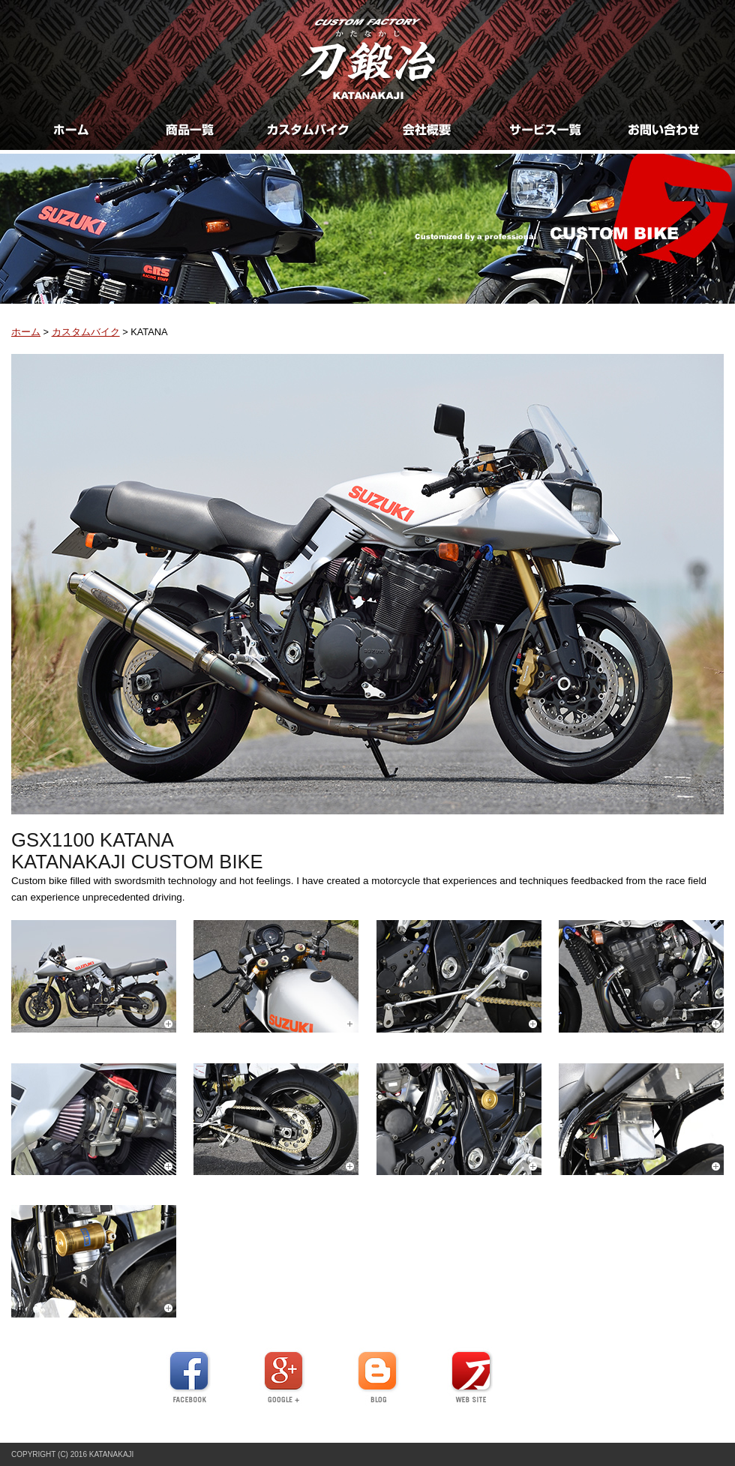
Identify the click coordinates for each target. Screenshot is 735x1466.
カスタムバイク (86, 331)
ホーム (25, 331)
